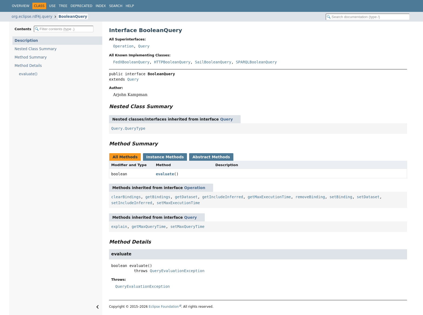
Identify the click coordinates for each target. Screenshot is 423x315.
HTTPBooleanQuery (172, 62)
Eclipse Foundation (164, 307)
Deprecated (82, 6)
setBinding (340, 197)
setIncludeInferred (131, 203)
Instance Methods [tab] (165, 157)
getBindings (157, 197)
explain (119, 226)
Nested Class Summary (36, 49)
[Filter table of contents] (64, 29)
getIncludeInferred (222, 197)
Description (26, 41)
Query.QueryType (128, 128)
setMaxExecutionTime (178, 203)
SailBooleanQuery (213, 62)
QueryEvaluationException (177, 271)
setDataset (368, 197)
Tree (63, 6)
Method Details (28, 66)
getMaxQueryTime (149, 226)
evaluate (165, 174)
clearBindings (126, 197)
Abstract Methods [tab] (211, 157)
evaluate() (28, 74)
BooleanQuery (73, 17)
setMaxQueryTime (187, 226)
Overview (20, 6)
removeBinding (310, 197)
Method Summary (31, 57)
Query (143, 46)
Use (52, 6)
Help (130, 6)
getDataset (186, 197)
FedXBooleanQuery (131, 62)
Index (100, 6)
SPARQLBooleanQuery (256, 62)
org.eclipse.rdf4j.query (32, 17)
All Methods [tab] (125, 157)
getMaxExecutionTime (269, 197)
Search (115, 6)
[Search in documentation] (368, 16)
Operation (123, 46)
